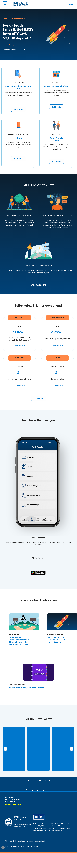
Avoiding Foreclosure (13, 804)
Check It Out (18, 159)
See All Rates (39, 398)
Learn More (8, 45)
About (47, 780)
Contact (30, 780)
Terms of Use (10, 797)
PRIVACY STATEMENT (13, 799)
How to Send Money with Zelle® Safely (26, 687)
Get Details (56, 107)
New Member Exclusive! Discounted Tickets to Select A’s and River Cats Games (19, 641)
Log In (71, 4)
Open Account (38, 284)
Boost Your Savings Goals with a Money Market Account (56, 639)
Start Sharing (56, 161)
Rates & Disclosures (12, 802)
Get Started (18, 109)
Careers (39, 780)
